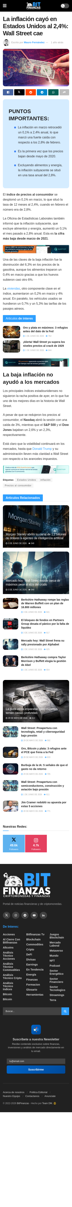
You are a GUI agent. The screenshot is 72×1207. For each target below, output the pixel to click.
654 (46, 670)
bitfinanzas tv (35, 934)
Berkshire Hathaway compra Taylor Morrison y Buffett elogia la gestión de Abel (43, 661)
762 (48, 336)
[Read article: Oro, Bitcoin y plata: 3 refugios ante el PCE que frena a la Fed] (10, 752)
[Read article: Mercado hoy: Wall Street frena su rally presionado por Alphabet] (10, 644)
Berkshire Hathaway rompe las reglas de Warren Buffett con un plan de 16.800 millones (45, 603)
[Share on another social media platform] (64, 92)
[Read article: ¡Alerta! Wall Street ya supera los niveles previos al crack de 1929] (11, 346)
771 (47, 811)
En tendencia (35, 969)
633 (47, 757)
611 (46, 794)
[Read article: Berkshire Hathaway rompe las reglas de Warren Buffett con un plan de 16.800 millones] (10, 603)
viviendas (13, 288)
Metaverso (56, 950)
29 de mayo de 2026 (32, 740)
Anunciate (50, 1096)
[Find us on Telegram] (25, 915)
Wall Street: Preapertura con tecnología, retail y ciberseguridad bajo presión (43, 731)
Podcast (55, 965)
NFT (52, 960)
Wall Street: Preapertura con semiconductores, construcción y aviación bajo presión (42, 785)
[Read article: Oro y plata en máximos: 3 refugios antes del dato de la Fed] (11, 332)
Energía (31, 974)
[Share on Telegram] (42, 92)
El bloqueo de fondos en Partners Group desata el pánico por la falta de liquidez (45, 624)
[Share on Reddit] (31, 92)
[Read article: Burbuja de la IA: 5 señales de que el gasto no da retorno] (10, 768)
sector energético (56, 972)
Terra (53, 1000)
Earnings (32, 964)
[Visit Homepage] (33, 6)
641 (46, 612)
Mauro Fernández (34, 42)
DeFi (29, 954)
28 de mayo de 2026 (16, 718)
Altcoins (8, 947)
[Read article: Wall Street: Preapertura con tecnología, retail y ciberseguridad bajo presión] (10, 731)
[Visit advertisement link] (36, 249)
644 (48, 350)
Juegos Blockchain (57, 936)
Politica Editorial (38, 1092)
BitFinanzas (23, 1103)
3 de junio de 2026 (16, 543)
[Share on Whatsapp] (53, 92)
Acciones (9, 934)
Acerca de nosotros (13, 1092)
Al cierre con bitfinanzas (11, 941)
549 (31, 590)
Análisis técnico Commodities (11, 966)
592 (47, 740)
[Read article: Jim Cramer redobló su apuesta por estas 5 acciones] (10, 806)
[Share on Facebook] (8, 92)
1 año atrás (57, 42)
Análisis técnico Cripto (12, 976)
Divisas (31, 959)
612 (32, 718)
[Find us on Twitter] (6, 915)
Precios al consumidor (18, 485)
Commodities (34, 944)
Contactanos (32, 1096)
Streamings (57, 995)
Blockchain (33, 939)
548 (31, 543)
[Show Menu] (5, 6)
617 (46, 633)
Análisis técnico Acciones (9, 955)
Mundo (54, 955)
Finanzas (32, 979)
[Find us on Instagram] (15, 915)
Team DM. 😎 (49, 1103)
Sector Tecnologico (57, 988)
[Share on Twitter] (19, 92)
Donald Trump (42, 448)
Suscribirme (36, 1069)
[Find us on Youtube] (34, 915)
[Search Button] (65, 1011)
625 (46, 649)
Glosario (31, 989)
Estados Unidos (26, 480)
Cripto (30, 949)
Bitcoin (7, 994)
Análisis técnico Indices (8, 986)
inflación (45, 480)
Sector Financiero (56, 980)
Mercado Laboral (55, 944)
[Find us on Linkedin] (43, 915)
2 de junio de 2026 (31, 649)
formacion (33, 984)
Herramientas (35, 994)
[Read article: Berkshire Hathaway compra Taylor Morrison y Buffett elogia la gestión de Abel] (10, 660)
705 (47, 774)
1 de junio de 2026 (33, 336)
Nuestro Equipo (11, 1096)
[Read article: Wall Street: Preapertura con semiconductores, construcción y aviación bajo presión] (10, 785)
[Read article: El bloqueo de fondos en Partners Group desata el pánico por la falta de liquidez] (10, 623)
